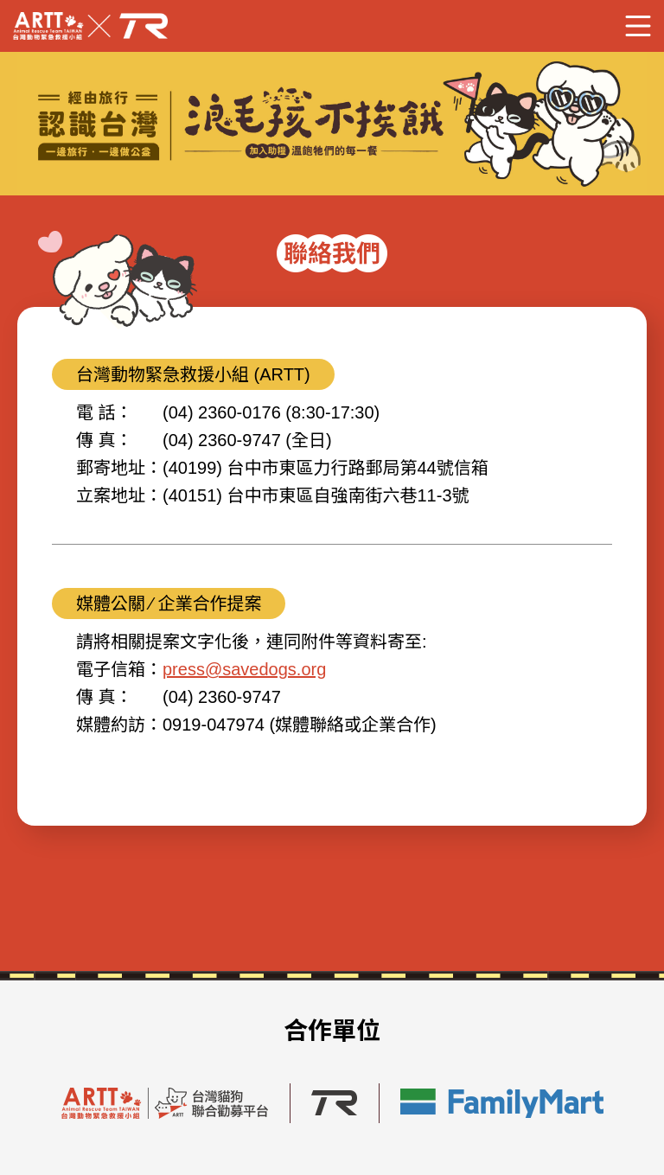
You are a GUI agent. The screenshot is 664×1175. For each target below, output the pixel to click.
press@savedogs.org (244, 669)
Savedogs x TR (90, 26)
